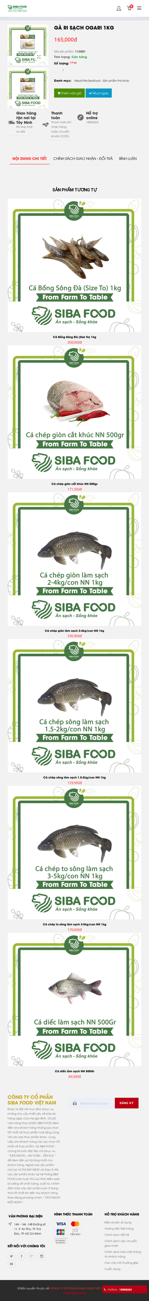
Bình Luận (128, 158)
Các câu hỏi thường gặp (121, 1262)
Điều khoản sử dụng (118, 1222)
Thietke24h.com (74, 1293)
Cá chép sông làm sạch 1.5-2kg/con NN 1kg (74, 777)
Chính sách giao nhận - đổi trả (83, 158)
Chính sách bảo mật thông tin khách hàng (123, 1254)
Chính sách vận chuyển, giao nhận (121, 1243)
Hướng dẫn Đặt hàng (119, 1228)
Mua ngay (99, 93)
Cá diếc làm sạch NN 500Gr (74, 1071)
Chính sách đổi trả (117, 1234)
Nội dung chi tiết (29, 158)
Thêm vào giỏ (69, 93)
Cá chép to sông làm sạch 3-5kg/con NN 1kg (74, 924)
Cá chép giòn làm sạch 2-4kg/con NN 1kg (74, 630)
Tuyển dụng (112, 1269)
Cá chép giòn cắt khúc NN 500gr (74, 484)
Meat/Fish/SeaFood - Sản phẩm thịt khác (101, 80)
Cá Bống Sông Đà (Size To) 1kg (74, 337)
